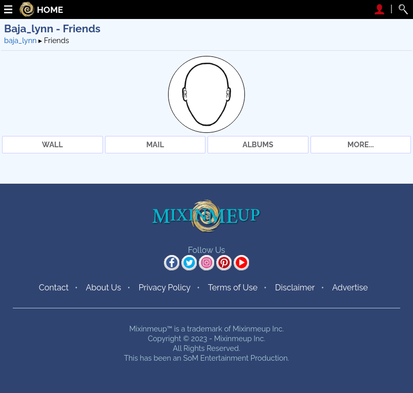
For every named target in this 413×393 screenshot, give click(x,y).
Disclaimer (295, 287)
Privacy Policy (164, 287)
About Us (103, 287)
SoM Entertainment (216, 357)
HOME (50, 10)
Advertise (350, 287)
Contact (54, 287)
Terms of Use (233, 287)
